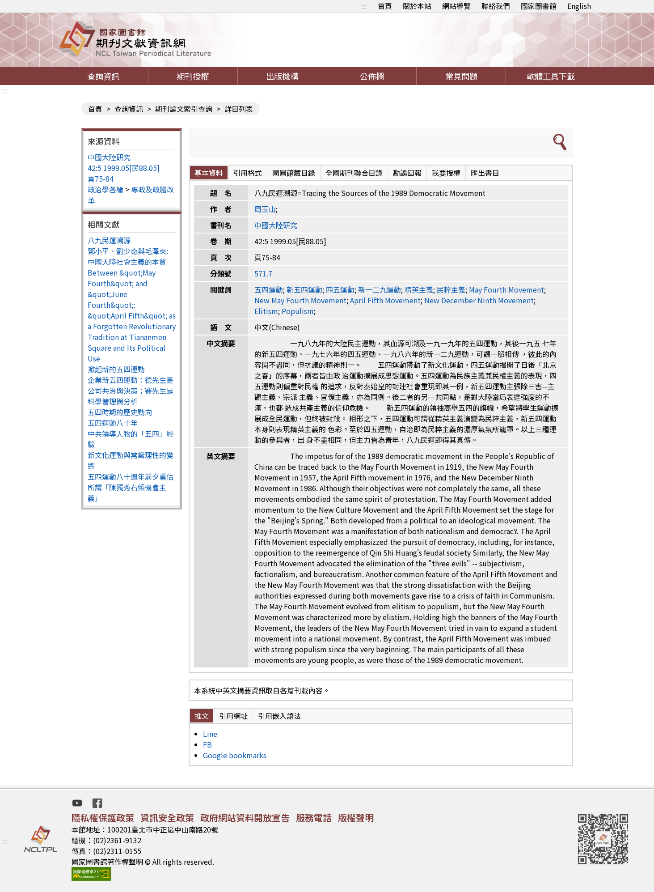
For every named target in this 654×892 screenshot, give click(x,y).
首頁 (385, 5)
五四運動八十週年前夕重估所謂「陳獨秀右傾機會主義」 (130, 487)
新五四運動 (304, 289)
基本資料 (208, 172)
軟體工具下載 (551, 76)
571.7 (263, 273)
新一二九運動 (379, 289)
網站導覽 (456, 5)
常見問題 (461, 76)
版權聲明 (356, 817)
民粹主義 (451, 289)
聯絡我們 (495, 5)
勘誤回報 (407, 172)
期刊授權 (193, 76)
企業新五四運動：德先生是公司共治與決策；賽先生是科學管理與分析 (130, 390)
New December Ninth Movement (479, 300)
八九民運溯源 (109, 240)
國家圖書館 (539, 5)
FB (207, 744)
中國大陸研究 (109, 157)
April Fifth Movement (385, 300)
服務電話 (314, 817)
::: (364, 5)
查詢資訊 (103, 76)
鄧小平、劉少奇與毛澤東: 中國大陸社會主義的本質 (128, 256)
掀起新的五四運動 (116, 369)
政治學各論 (105, 189)
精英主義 (419, 289)
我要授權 (446, 172)
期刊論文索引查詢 (183, 108)
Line (210, 733)
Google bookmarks (234, 755)
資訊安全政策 (167, 817)
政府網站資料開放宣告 (245, 817)
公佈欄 (372, 76)
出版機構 (282, 76)
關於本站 (417, 5)
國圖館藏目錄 (293, 172)
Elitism (266, 311)
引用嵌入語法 (279, 715)
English (579, 5)
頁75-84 (101, 178)
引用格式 (247, 172)
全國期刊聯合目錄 (354, 172)
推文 (201, 715)
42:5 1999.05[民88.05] (124, 167)
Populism (298, 311)
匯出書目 (485, 172)
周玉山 (265, 209)
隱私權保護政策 (103, 817)
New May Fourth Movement (300, 300)
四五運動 (340, 289)
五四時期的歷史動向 (120, 412)
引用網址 (233, 715)
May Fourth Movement (506, 289)
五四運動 (268, 289)
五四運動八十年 (113, 422)
